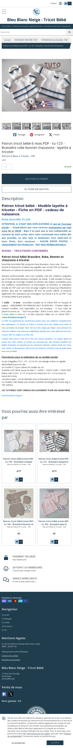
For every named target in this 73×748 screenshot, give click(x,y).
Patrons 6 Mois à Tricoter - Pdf (18, 156)
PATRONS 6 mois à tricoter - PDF (55, 40)
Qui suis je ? (7, 626)
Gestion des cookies (10, 655)
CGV (4, 630)
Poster (54, 134)
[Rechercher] (69, 32)
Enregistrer (37, 134)
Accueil (7, 40)
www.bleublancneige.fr (14, 317)
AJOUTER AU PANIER (36, 178)
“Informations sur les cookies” (38, 733)
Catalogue (7, 619)
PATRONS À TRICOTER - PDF (26, 40)
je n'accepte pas (18, 742)
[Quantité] (7, 167)
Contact (53, 3)
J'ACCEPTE (55, 742)
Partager (19, 134)
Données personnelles (11, 660)
